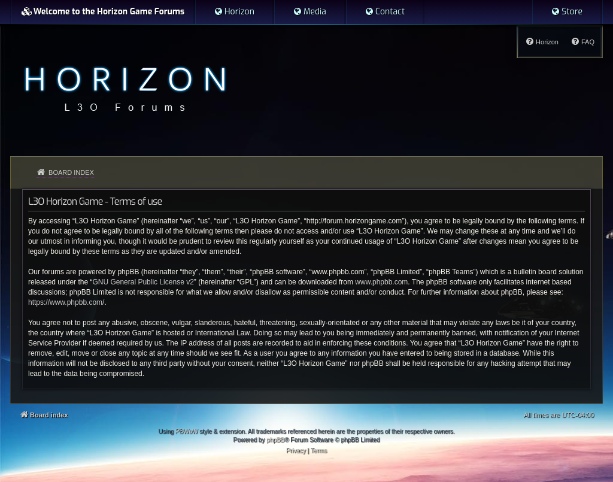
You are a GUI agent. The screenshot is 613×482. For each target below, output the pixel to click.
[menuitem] (234, 12)
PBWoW (186, 431)
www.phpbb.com (381, 282)
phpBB (275, 439)
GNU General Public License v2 (142, 282)
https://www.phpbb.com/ (66, 302)
